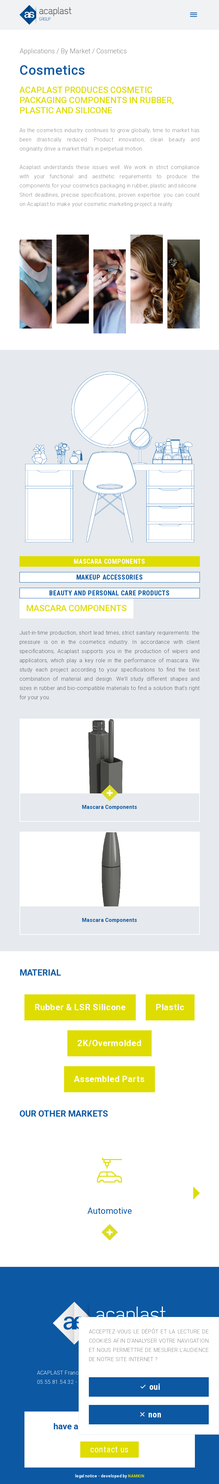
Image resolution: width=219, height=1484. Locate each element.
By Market (76, 51)
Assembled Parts (109, 1079)
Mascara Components (109, 561)
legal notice (86, 1476)
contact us (109, 1449)
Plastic (170, 1007)
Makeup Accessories (109, 577)
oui (148, 1387)
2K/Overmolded (109, 1043)
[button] (196, 1193)
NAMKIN (136, 1476)
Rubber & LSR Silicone (80, 1007)
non (148, 1414)
